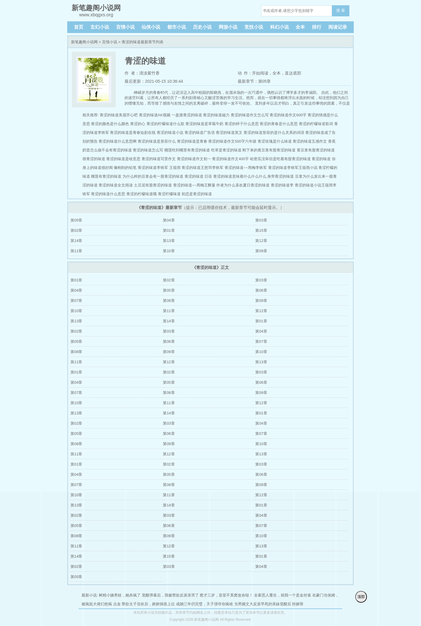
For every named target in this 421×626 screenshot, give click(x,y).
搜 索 (340, 10)
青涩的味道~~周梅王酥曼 (194, 185)
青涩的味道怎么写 (148, 150)
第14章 (76, 240)
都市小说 (176, 27)
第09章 (261, 251)
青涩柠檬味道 (169, 194)
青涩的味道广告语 (199, 132)
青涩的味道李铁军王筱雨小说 (293, 167)
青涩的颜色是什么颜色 (110, 124)
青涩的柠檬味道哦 (141, 194)
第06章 (261, 290)
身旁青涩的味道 (280, 176)
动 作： (245, 73)
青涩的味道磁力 (216, 115)
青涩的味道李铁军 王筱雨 (159, 167)
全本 (300, 27)
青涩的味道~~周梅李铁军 (246, 167)
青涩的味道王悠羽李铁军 (202, 167)
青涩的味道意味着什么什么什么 (239, 176)
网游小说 (228, 27)
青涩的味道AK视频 (154, 115)
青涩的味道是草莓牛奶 (204, 124)
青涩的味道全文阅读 (116, 185)
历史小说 (202, 27)
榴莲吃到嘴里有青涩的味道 (187, 150)
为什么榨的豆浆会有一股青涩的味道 (152, 176)
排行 (316, 27)
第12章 (261, 240)
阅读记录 (337, 27)
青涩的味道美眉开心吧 (119, 115)
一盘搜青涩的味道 (187, 115)
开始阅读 (260, 73)
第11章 (76, 251)
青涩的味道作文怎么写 (250, 115)
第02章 (76, 230)
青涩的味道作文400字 (230, 159)
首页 (78, 27)
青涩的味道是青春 (192, 141)
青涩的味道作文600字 (288, 115)
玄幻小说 (99, 27)
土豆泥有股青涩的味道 (153, 185)
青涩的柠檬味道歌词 (316, 124)
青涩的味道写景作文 (159, 159)
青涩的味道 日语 (198, 176)
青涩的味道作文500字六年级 (232, 141)
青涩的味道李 (282, 185)
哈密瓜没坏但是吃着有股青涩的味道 (280, 159)
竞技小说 (253, 27)
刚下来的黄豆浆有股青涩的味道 (269, 150)
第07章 (76, 300)
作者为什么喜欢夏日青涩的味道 (243, 185)
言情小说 (125, 27)
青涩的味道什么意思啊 (118, 141)
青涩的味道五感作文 (310, 141)
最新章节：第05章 (254, 81)
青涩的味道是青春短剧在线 (133, 132)
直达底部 (293, 73)
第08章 (169, 300)
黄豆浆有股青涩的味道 (316, 150)
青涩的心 (137, 124)
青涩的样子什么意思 (242, 124)
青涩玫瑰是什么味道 (275, 141)
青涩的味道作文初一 (194, 159)
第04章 (169, 220)
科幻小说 (279, 27)
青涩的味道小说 (170, 132)
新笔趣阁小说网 (84, 42)
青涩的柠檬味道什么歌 (165, 124)
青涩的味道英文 (229, 132)
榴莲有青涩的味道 (106, 176)
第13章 (169, 240)
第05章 (76, 220)
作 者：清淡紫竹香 (142, 73)
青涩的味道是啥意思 (123, 159)
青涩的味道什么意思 (108, 194)
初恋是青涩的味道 (197, 194)
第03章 (261, 220)
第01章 (169, 230)
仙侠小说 (151, 27)
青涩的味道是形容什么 (157, 141)
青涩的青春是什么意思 (279, 124)
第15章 (261, 230)
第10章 (169, 251)
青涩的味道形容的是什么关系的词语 (274, 132)
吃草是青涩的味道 (226, 150)
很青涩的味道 (93, 159)
